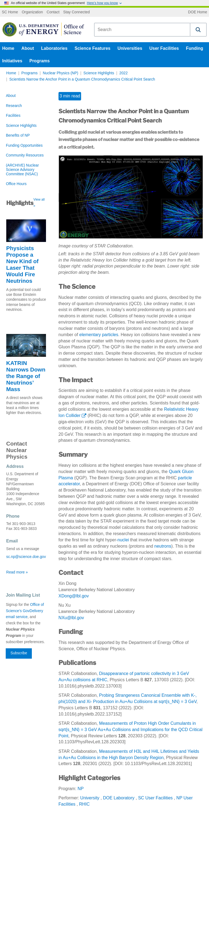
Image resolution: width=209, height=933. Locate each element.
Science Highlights (99, 73)
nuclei (123, 540)
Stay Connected (76, 12)
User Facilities (164, 48)
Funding (194, 48)
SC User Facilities (155, 798)
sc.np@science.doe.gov (26, 557)
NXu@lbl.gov (71, 617)
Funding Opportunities (24, 145)
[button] (198, 29)
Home (8, 48)
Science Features (92, 48)
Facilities (13, 115)
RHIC (84, 804)
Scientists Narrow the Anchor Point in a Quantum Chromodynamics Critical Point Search (82, 79)
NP (81, 788)
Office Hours (16, 184)
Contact (53, 12)
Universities (130, 48)
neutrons (162, 546)
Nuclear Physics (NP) (60, 73)
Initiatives (12, 61)
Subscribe (19, 653)
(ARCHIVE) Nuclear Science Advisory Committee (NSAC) (22, 169)
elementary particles (98, 334)
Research (14, 106)
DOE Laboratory (118, 798)
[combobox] (142, 29)
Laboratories (54, 48)
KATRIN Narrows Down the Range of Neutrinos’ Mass (25, 376)
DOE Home (197, 12)
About (27, 48)
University (89, 798)
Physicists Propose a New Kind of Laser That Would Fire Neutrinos (22, 264)
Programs (39, 61)
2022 (123, 73)
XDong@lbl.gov (74, 596)
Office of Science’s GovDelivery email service (25, 611)
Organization (32, 12)
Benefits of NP (18, 135)
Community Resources (25, 155)
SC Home (10, 12)
